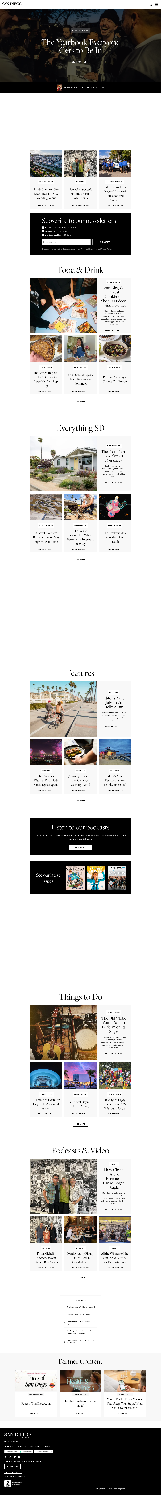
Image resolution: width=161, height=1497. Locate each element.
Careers (22, 1446)
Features (80, 673)
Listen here (79, 847)
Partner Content (80, 1361)
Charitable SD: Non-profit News (56, 235)
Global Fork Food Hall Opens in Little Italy (81, 1323)
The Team (34, 1446)
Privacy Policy (12, 1451)
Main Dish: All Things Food (55, 231)
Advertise (9, 1446)
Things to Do (80, 997)
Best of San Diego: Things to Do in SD (59, 228)
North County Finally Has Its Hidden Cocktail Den (80, 1341)
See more (80, 401)
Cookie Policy (27, 1451)
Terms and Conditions (44, 1451)
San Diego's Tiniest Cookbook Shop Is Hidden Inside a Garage (81, 1332)
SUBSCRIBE (105, 242)
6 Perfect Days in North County (78, 1314)
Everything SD (80, 30)
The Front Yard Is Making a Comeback (81, 1307)
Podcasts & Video (80, 1150)
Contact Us (49, 1446)
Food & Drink (80, 270)
